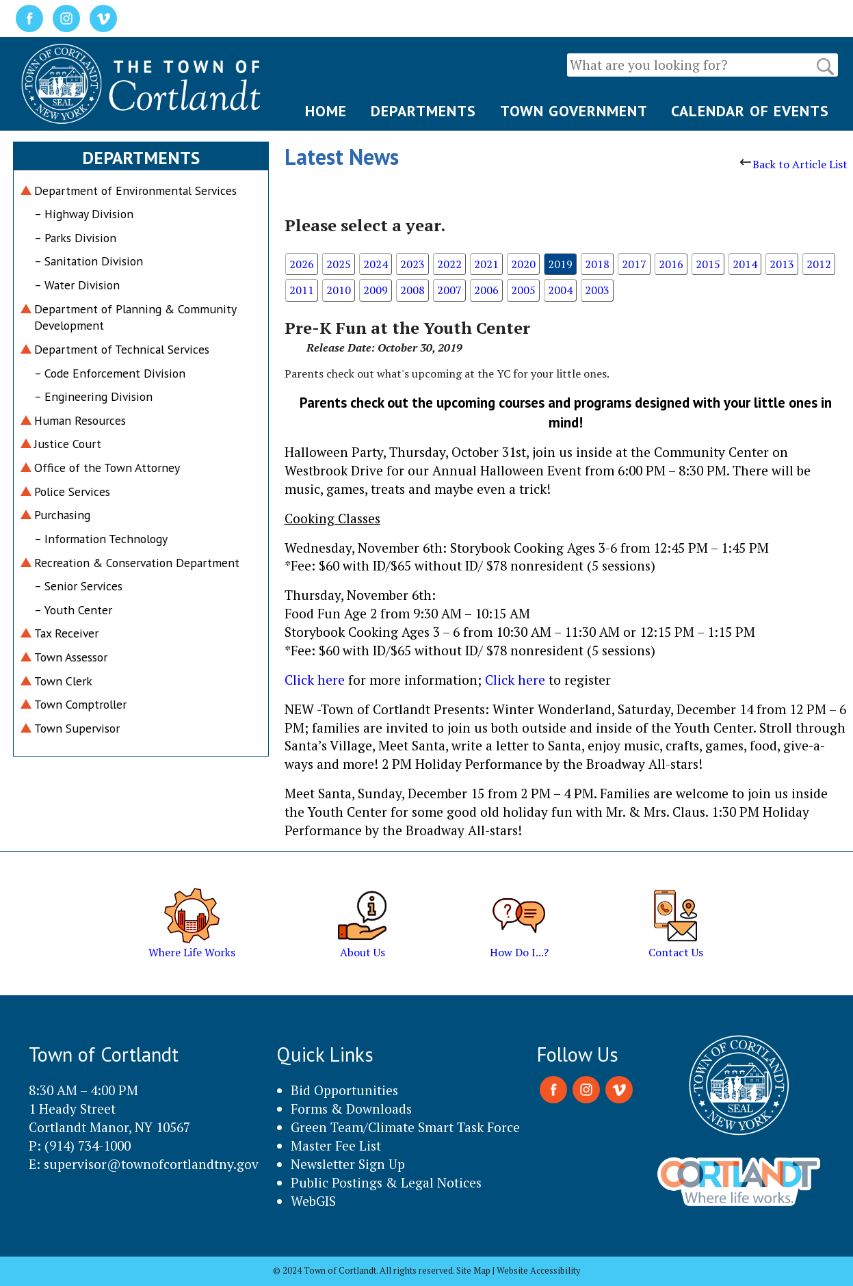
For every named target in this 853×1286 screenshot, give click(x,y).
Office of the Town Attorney (107, 467)
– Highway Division (83, 214)
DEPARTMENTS (423, 110)
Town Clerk (63, 681)
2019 (560, 264)
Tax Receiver (66, 633)
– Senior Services (78, 586)
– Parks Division (75, 238)
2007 (449, 290)
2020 (523, 264)
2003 (597, 290)
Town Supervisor (77, 728)
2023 (412, 264)
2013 (782, 264)
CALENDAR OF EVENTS (750, 110)
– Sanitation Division (88, 261)
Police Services (72, 491)
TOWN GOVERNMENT (574, 110)
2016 (671, 264)
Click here (315, 679)
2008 (412, 290)
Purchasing (62, 515)
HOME (326, 110)
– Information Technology (101, 539)
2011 (301, 290)
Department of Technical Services (121, 349)
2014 (745, 264)
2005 (523, 290)
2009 (375, 290)
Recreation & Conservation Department (136, 562)
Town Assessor (70, 657)
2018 (597, 264)
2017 (634, 264)
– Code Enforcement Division (109, 373)
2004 (560, 290)
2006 (486, 290)
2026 (301, 264)
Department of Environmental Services (135, 190)
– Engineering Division (93, 396)
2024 (375, 264)
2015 (708, 264)
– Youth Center (73, 610)
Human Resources (80, 420)
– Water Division (77, 285)
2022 (449, 264)
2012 (818, 264)
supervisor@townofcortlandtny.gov (151, 1163)
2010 (338, 290)
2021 (486, 264)
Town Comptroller (80, 704)
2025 (338, 264)
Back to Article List (794, 164)
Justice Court (67, 443)
